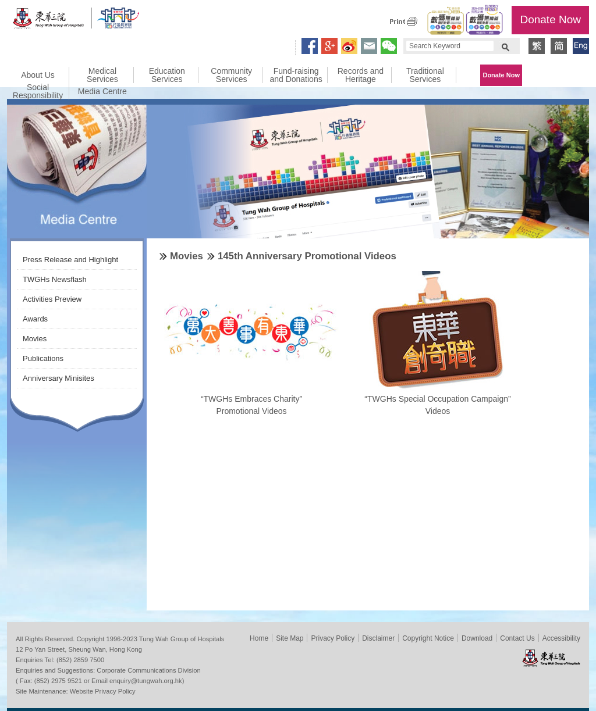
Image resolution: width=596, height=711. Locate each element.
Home (259, 638)
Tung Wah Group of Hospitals (49, 21)
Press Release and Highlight (70, 259)
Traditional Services (425, 75)
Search (505, 46)
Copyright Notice (428, 638)
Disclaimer (378, 638)
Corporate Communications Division (148, 670)
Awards (35, 319)
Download (477, 638)
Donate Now (550, 19)
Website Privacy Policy (103, 691)
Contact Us (517, 638)
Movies (35, 338)
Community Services (231, 75)
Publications (43, 358)
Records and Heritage (361, 75)
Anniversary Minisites (58, 378)
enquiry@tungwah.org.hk (145, 680)
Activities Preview (52, 299)
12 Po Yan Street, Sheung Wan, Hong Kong (79, 649)
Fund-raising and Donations (295, 75)
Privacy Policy (332, 638)
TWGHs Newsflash (55, 279)
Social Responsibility (38, 91)
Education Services (167, 75)
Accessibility (561, 638)
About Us (38, 75)
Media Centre (102, 91)
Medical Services (102, 75)
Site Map (289, 638)
